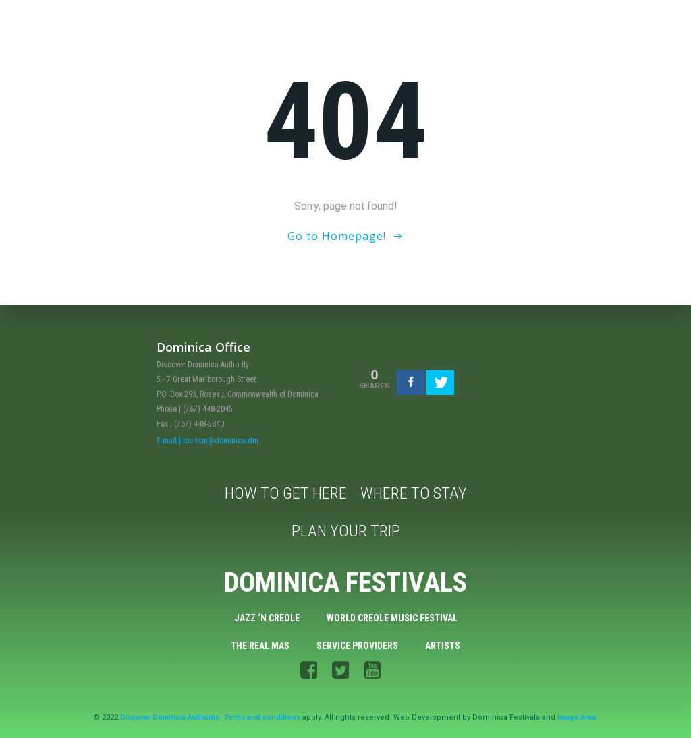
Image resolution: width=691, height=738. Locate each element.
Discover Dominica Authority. (170, 717)
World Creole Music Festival (392, 618)
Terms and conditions (262, 717)
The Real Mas (260, 645)
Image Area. (577, 717)
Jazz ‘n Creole (267, 618)
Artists (442, 645)
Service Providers (357, 645)
